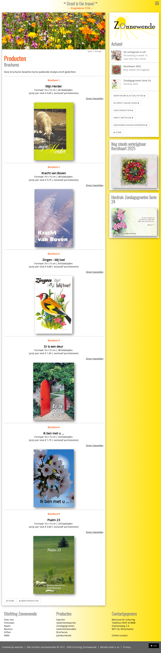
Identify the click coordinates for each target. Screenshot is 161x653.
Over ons (9, 619)
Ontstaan (9, 622)
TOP (154, 645)
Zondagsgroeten (65, 625)
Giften (7, 632)
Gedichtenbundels (66, 629)
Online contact (120, 635)
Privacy (127, 647)
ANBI (6, 635)
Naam (7, 625)
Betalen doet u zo (109, 647)
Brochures (62, 632)
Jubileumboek (63, 635)
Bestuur (8, 629)
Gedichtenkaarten (66, 622)
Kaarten (60, 619)
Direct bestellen (94, 98)
